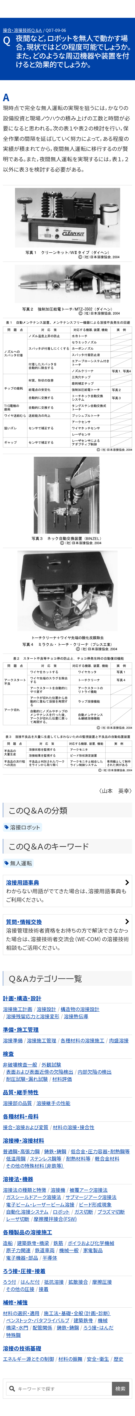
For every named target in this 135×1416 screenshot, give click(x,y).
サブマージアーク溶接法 (91, 1196)
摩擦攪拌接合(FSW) (55, 1218)
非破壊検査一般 (20, 1064)
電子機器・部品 (22, 1257)
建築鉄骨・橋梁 (33, 1242)
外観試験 (51, 1064)
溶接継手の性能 (53, 1102)
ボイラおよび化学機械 (91, 1242)
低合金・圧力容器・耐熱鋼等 (100, 1151)
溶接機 (57, 1189)
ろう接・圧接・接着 (24, 1271)
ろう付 (9, 1281)
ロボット (61, 1211)
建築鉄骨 (83, 1320)
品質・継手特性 (21, 1092)
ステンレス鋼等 (45, 1158)
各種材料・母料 (21, 1116)
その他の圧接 (20, 1288)
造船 (8, 1242)
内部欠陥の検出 (95, 1071)
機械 (103, 1320)
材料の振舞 (70, 1358)
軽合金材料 (107, 1158)
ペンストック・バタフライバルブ (37, 1320)
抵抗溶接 (54, 1281)
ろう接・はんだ (98, 1327)
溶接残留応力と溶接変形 (32, 1016)
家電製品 (93, 1250)
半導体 (49, 1257)
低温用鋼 (16, 1158)
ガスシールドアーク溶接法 (33, 1196)
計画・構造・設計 (22, 998)
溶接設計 (46, 1008)
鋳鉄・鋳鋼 (55, 1151)
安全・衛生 (98, 1358)
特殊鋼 (13, 1334)
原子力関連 (18, 1250)
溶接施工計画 (17, 1008)
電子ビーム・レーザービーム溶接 (40, 1204)
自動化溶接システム (27, 1211)
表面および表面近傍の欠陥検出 (39, 1071)
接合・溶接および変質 (25, 1127)
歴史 (118, 1358)
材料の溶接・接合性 (73, 1127)
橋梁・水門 (17, 1327)
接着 (43, 1288)
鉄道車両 (45, 1250)
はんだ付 (30, 1281)
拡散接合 (78, 1281)
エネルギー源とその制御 (28, 1358)
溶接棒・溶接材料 (23, 1140)
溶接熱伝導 (76, 1016)
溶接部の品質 (17, 1102)
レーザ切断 (17, 1218)
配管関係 (42, 1327)
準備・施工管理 (21, 1029)
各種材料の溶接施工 (82, 1040)
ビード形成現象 (95, 1204)
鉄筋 (58, 1242)
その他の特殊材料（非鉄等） (35, 1165)
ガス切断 (83, 1211)
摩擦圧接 (102, 1281)
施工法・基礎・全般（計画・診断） (77, 1313)
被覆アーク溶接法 (89, 1189)
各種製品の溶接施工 (27, 1232)
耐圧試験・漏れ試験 (27, 1078)
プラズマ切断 (111, 1211)
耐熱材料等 (78, 1158)
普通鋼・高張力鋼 (21, 1151)
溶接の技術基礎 (22, 1348)
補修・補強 (15, 1302)
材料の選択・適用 (21, 1313)
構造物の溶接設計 (80, 1008)
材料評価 (62, 1078)
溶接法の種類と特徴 (24, 1189)
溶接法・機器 (18, 1179)
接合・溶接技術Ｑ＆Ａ (22, 30)
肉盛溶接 (119, 1040)
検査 (8, 1053)
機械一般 (69, 1250)
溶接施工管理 (41, 1040)
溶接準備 (12, 1040)
